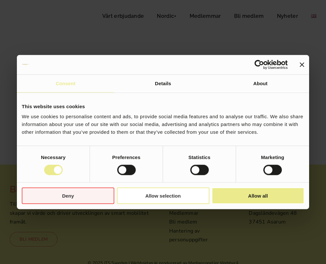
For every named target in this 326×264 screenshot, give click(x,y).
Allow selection (163, 196)
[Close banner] (302, 64)
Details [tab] (163, 83)
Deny (68, 196)
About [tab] (260, 83)
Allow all (258, 196)
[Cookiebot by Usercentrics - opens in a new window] (259, 64)
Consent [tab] (66, 83)
